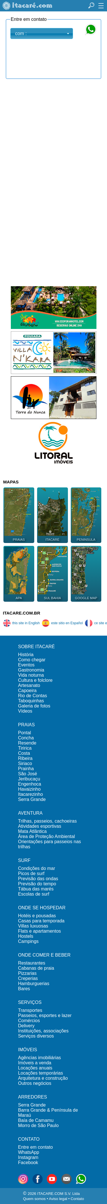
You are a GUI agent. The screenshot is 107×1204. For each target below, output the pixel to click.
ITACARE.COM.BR (21, 613)
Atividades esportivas (39, 826)
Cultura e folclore (35, 680)
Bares (24, 988)
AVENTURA (30, 813)
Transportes (30, 1010)
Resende (27, 743)
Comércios (29, 1020)
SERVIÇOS (29, 1002)
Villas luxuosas (33, 926)
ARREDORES (32, 1097)
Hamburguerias (33, 983)
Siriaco (25, 763)
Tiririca (24, 748)
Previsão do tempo (37, 883)
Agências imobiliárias (39, 1057)
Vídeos (25, 711)
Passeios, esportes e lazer (45, 1015)
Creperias (28, 978)
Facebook (28, 1162)
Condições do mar (36, 868)
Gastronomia (31, 670)
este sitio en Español (62, 623)
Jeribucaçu (29, 778)
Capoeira (27, 690)
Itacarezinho (30, 794)
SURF (24, 860)
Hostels (25, 936)
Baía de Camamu (36, 1120)
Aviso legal (58, 1199)
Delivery (26, 1025)
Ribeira (25, 758)
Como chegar (31, 659)
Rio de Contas (32, 695)
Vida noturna (31, 675)
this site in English (21, 623)
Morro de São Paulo (38, 1125)
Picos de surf (31, 873)
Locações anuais (35, 1067)
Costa (24, 753)
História (25, 654)
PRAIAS (26, 724)
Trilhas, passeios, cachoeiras (47, 821)
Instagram (28, 1157)
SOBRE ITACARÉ (36, 646)
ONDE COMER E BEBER (44, 955)
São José (27, 773)
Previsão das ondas (38, 878)
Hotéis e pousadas (37, 915)
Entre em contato (35, 1147)
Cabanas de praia (36, 968)
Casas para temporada (41, 920)
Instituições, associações (43, 1030)
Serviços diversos (36, 1036)
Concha (26, 737)
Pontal (24, 732)
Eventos (26, 664)
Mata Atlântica (32, 831)
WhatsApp (28, 1152)
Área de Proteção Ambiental (46, 836)
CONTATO (29, 1139)
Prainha (26, 768)
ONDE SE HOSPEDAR (41, 907)
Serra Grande (32, 799)
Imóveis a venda (34, 1062)
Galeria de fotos (34, 705)
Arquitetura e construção (43, 1078)
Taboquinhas (31, 700)
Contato (77, 1199)
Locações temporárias (40, 1073)
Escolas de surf (33, 894)
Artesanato (29, 685)
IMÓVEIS (27, 1049)
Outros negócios (34, 1083)
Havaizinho (29, 789)
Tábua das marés (36, 888)
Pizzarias (27, 973)
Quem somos (34, 1199)
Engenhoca (29, 784)
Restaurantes (31, 963)
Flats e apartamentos (39, 931)
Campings (28, 941)
